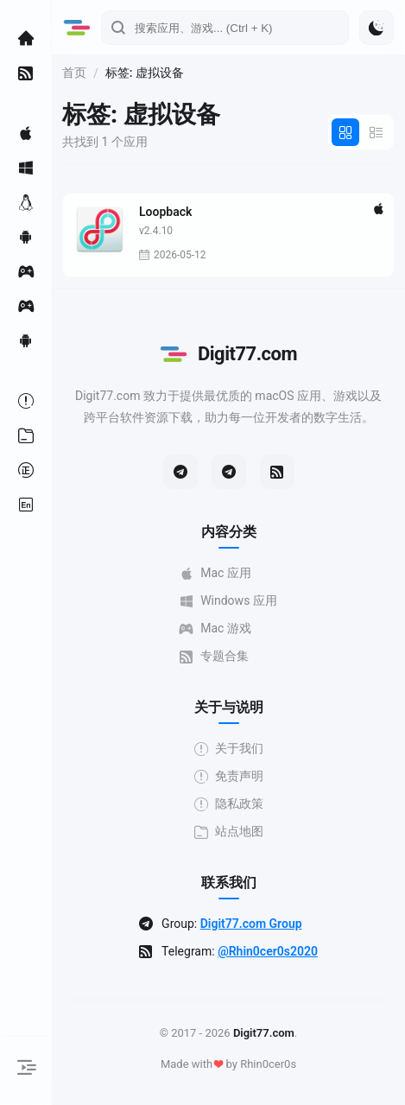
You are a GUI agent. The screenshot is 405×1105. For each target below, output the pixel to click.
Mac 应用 (215, 573)
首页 (74, 72)
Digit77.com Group (251, 923)
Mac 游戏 (215, 628)
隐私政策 (228, 804)
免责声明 (228, 776)
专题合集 (214, 656)
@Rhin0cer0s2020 (268, 951)
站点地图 (228, 831)
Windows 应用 (228, 601)
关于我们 (228, 748)
